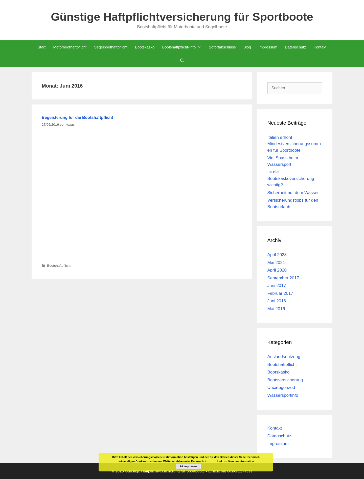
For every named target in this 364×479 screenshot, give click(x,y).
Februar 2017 (280, 293)
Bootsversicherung (285, 380)
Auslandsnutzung (283, 356)
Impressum (268, 47)
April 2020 (277, 270)
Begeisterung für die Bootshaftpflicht (77, 117)
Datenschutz (295, 47)
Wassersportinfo (282, 395)
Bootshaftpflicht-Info (183, 47)
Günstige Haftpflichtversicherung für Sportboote (182, 16)
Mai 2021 (276, 262)
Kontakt (319, 47)
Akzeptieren (188, 466)
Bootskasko (145, 47)
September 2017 (283, 278)
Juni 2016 (276, 301)
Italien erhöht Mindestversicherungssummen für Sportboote (294, 144)
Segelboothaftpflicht (110, 47)
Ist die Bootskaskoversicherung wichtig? (290, 178)
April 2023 (277, 254)
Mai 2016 (276, 308)
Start (42, 47)
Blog (247, 47)
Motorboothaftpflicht (69, 47)
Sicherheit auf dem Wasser (293, 192)
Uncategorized (281, 387)
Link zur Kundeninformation (235, 461)
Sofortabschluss (222, 47)
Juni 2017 (276, 285)
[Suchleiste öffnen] (182, 60)
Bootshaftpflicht (59, 266)
